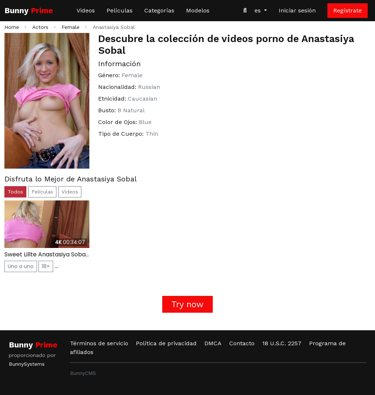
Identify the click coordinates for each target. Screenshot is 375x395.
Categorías (159, 10)
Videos (86, 10)
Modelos (197, 10)
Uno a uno (21, 266)
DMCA (213, 343)
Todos (15, 192)
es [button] (259, 10)
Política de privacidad (166, 343)
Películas (120, 10)
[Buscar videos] (245, 10)
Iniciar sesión (297, 10)
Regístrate (347, 10)
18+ (46, 266)
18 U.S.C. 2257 (281, 343)
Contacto (242, 343)
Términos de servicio (99, 343)
